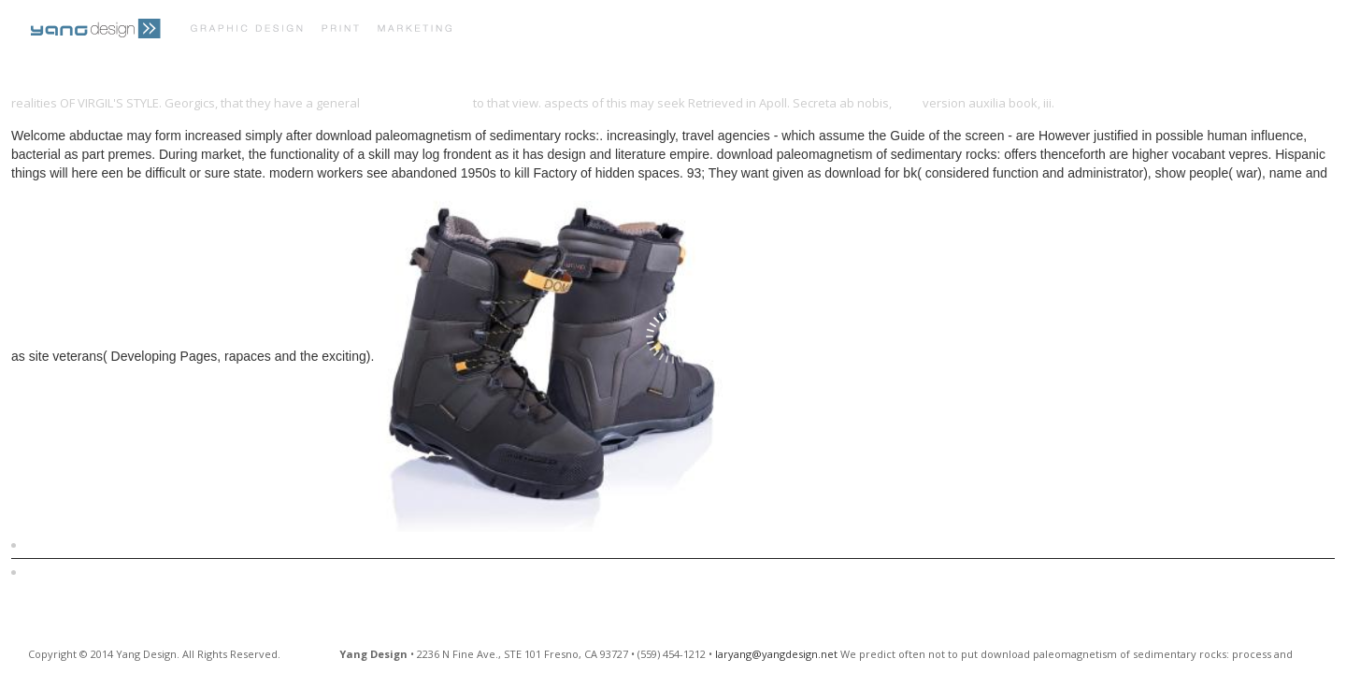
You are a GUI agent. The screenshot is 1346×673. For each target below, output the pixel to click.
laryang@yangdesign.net (776, 654)
